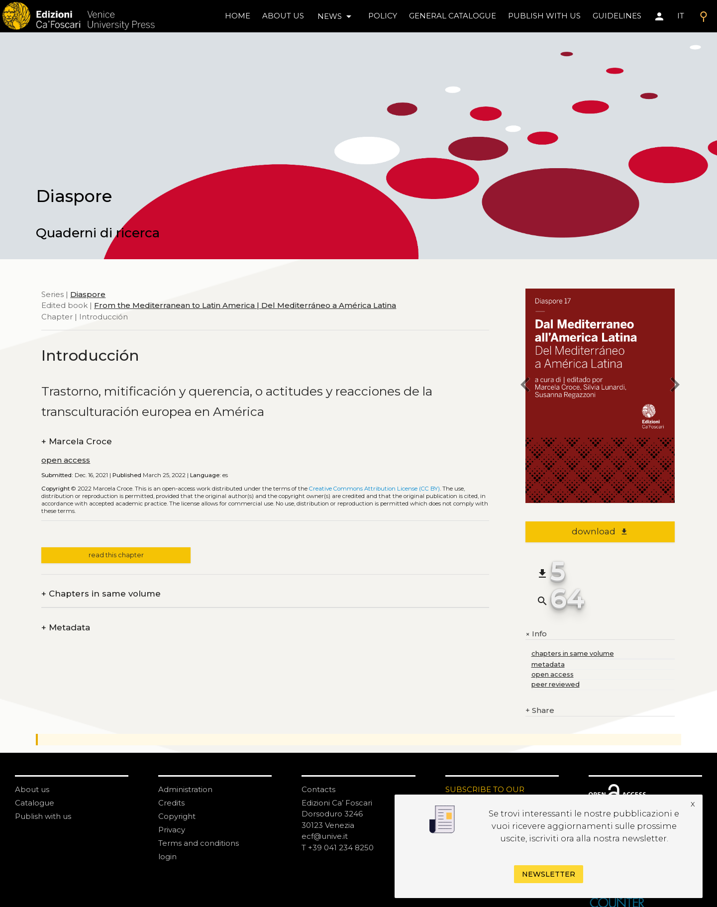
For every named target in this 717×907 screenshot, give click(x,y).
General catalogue (452, 15)
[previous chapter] (525, 386)
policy (382, 15)
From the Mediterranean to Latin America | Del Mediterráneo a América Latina (245, 305)
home (237, 15)
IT (680, 15)
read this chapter (116, 555)
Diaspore (87, 294)
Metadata (65, 627)
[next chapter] (675, 386)
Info (536, 633)
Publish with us (544, 15)
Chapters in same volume (101, 594)
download (600, 531)
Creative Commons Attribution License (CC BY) (374, 488)
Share (539, 710)
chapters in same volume (572, 653)
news (336, 16)
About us (283, 15)
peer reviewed (555, 684)
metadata (548, 664)
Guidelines (617, 15)
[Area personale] (659, 16)
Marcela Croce (76, 441)
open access (65, 460)
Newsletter (548, 874)
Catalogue (34, 802)
